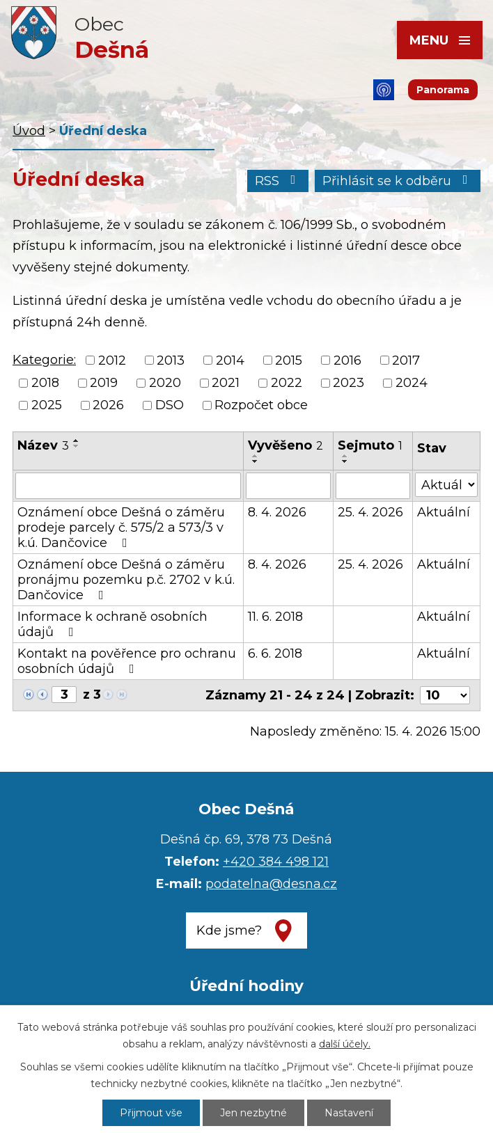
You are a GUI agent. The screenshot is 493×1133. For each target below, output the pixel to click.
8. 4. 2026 (277, 512)
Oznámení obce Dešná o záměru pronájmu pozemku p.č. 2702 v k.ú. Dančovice (126, 580)
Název (43, 445)
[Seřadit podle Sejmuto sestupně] (345, 461)
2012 (112, 360)
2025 (46, 405)
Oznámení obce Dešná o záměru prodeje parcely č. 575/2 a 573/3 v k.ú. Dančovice (121, 527)
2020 (165, 382)
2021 (226, 382)
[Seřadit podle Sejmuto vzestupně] (345, 456)
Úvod (29, 130)
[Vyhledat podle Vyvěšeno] (288, 486)
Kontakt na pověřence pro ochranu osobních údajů (126, 661)
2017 (406, 360)
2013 (171, 360)
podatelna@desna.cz (271, 884)
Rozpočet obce (261, 405)
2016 (347, 360)
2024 (412, 382)
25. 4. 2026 (370, 512)
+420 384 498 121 (276, 861)
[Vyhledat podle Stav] (446, 485)
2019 (104, 382)
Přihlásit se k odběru (398, 181)
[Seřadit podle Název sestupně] (76, 446)
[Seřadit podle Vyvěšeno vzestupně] (255, 456)
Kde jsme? (229, 930)
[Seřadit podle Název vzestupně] (76, 440)
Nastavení (348, 1113)
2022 (286, 382)
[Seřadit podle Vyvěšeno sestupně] (255, 461)
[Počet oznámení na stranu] (445, 695)
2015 (288, 360)
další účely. (344, 1044)
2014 (230, 360)
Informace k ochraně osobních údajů (112, 624)
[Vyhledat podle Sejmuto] (373, 486)
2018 (45, 382)
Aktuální (443, 512)
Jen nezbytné (253, 1113)
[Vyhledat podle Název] (128, 486)
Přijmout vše (151, 1113)
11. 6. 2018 (275, 616)
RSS (278, 181)
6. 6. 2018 (275, 653)
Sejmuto (370, 445)
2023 (348, 382)
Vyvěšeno (285, 445)
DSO (169, 405)
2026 (108, 405)
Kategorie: (44, 359)
